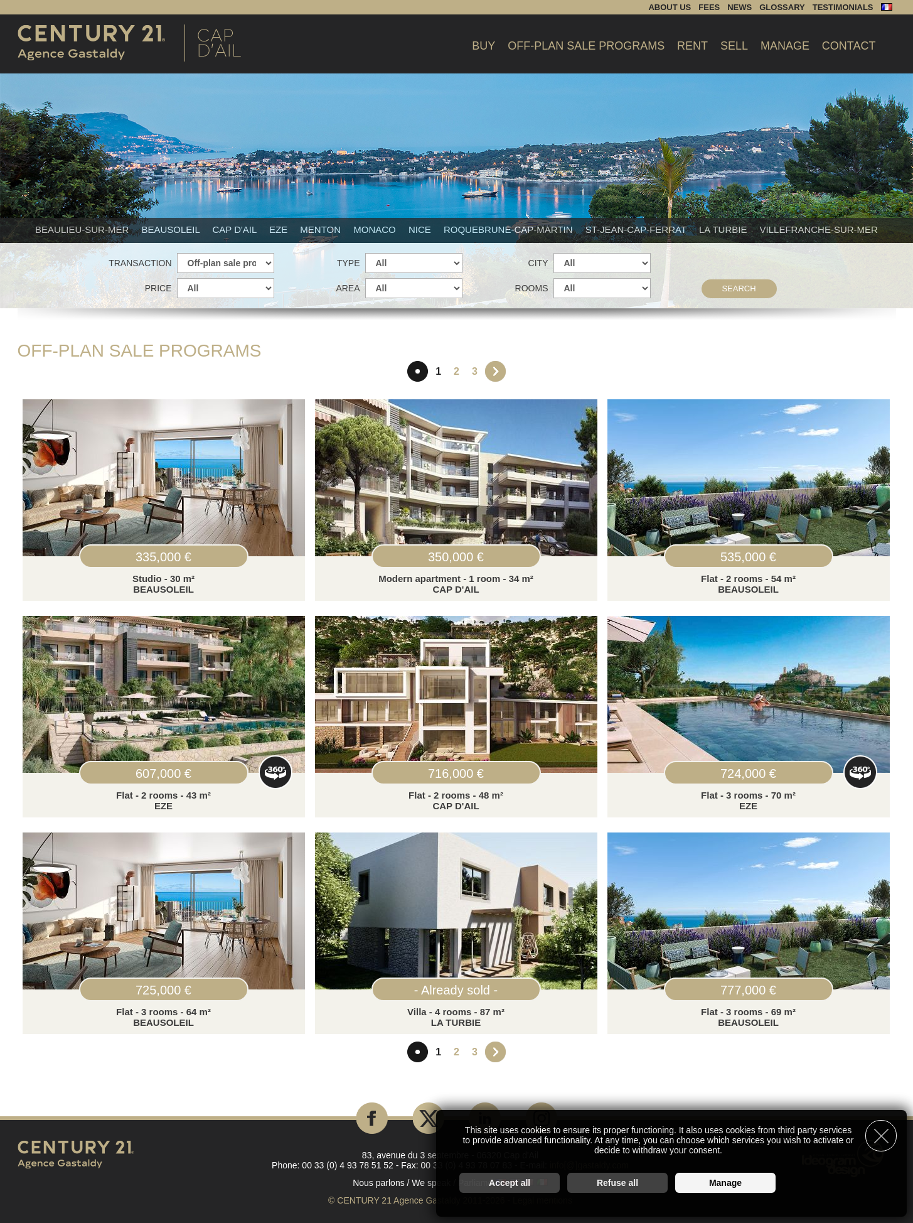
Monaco (375, 229)
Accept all (509, 1183)
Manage (785, 46)
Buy (483, 46)
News (739, 7)
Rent (692, 46)
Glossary (781, 7)
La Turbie (724, 229)
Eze (279, 229)
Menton (321, 229)
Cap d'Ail (235, 229)
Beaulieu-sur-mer (83, 229)
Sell (734, 46)
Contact (849, 46)
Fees (709, 7)
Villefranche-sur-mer (819, 229)
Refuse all (617, 1183)
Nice (421, 229)
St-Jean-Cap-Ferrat (637, 229)
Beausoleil (171, 229)
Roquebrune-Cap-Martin (509, 229)
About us (669, 7)
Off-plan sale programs (586, 46)
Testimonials (843, 7)
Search (738, 288)
